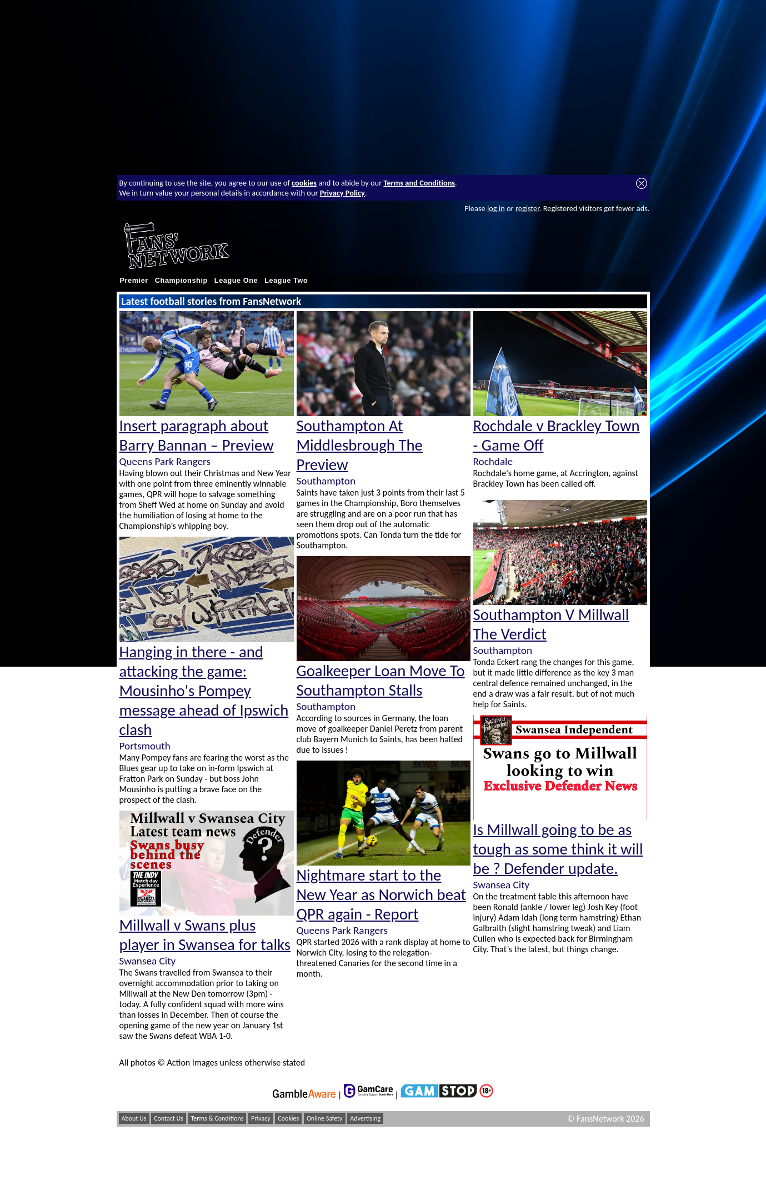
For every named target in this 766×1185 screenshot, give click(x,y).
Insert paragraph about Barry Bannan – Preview (196, 435)
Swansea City (147, 960)
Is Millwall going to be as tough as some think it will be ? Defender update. (558, 849)
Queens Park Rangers (165, 461)
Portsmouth (145, 745)
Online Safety (325, 1118)
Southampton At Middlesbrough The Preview (360, 445)
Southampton (326, 480)
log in (496, 208)
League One (236, 280)
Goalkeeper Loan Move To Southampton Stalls (381, 680)
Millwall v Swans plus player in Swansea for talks (205, 935)
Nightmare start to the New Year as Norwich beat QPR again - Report (382, 895)
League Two (286, 280)
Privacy (261, 1118)
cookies (304, 183)
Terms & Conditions (217, 1118)
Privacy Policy (342, 193)
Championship (181, 280)
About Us (134, 1118)
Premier (134, 280)
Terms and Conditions (419, 183)
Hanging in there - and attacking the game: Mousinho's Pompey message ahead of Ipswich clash (204, 690)
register (527, 208)
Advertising (365, 1118)
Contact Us (168, 1118)
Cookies (288, 1118)
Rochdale (493, 461)
